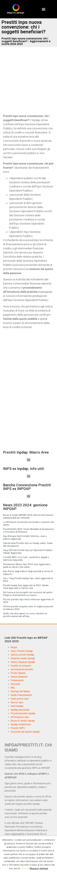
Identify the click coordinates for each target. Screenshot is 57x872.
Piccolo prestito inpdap (23, 713)
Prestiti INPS (18, 728)
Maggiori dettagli (39, 868)
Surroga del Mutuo (20, 691)
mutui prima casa (20, 698)
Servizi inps (17, 702)
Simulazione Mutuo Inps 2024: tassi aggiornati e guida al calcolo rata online (27, 565)
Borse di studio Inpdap (23, 720)
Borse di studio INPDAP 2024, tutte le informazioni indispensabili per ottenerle (28, 516)
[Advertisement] (28, 83)
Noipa (14, 647)
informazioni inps (20, 717)
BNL (13, 687)
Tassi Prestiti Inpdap (22, 651)
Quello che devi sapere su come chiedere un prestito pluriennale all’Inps (25, 615)
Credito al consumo (21, 665)
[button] (43, 9)
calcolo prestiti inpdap (22, 654)
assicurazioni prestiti (22, 669)
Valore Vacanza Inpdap (23, 662)
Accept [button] (25, 868)
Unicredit (15, 684)
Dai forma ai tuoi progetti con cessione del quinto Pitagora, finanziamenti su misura (27, 594)
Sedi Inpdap (17, 706)
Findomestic (17, 680)
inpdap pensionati (20, 709)
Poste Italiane (18, 673)
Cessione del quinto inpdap (25, 731)
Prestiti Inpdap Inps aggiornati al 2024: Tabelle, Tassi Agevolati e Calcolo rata (26, 586)
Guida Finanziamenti (21, 695)
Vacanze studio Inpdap (23, 658)
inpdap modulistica (21, 724)
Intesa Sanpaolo (19, 676)
